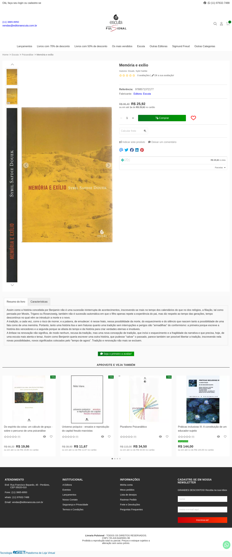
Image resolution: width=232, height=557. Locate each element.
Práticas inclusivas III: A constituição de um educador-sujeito (202, 428)
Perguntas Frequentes (131, 509)
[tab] (173, 160)
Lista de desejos (128, 494)
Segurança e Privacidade (75, 504)
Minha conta (126, 485)
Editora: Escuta (142, 93)
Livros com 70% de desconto (53, 46)
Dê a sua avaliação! (163, 75)
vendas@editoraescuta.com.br (19, 25)
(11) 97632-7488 (219, 3)
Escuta (141, 46)
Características (39, 301)
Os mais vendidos (122, 46)
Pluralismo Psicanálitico (133, 426)
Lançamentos (24, 46)
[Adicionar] (133, 118)
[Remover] (121, 118)
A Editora (67, 485)
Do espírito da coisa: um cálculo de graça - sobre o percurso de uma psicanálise (28, 428)
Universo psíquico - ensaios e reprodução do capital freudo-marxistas (85, 428)
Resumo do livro (16, 301)
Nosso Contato (70, 499)
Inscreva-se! (202, 520)
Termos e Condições (73, 509)
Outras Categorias (204, 46)
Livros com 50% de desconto (90, 46)
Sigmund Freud (181, 46)
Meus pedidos (127, 489)
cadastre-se (34, 3)
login (21, 3)
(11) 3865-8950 (10, 22)
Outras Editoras (158, 46)
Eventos (67, 489)
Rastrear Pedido (128, 499)
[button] (26, 165)
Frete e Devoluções (130, 504)
